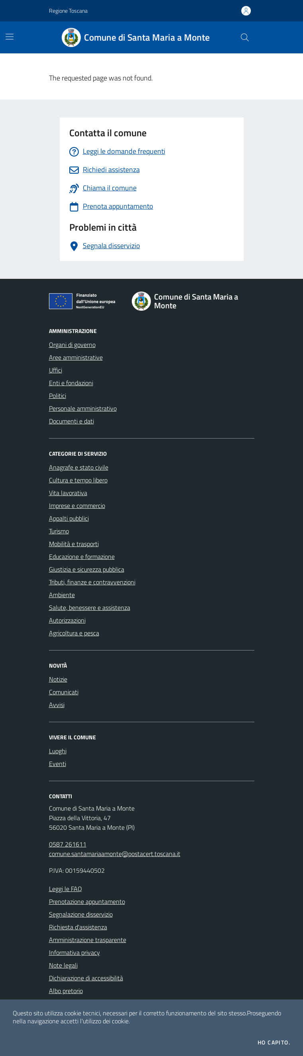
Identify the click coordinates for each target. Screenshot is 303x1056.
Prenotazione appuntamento (87, 901)
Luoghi (57, 751)
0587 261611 (67, 844)
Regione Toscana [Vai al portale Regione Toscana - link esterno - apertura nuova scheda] (68, 10)
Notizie (58, 679)
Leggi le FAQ (65, 888)
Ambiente (62, 595)
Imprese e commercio (77, 505)
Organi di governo (72, 344)
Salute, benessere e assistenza (89, 607)
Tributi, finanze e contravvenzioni (92, 582)
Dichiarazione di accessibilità (86, 978)
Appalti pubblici (69, 518)
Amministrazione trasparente (87, 939)
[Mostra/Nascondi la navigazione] (9, 36)
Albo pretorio (66, 990)
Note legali (63, 965)
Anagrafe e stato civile (78, 467)
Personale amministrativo (83, 408)
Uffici (55, 370)
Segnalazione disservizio (81, 914)
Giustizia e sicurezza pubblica (86, 569)
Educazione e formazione (82, 556)
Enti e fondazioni (71, 383)
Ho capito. (274, 1042)
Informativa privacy (74, 952)
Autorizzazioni (67, 620)
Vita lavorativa (68, 493)
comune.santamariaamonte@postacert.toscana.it (114, 853)
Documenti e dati (71, 421)
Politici (57, 395)
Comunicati (63, 692)
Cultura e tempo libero (78, 480)
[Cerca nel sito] (244, 37)
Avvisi (57, 704)
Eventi (57, 763)
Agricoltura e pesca (74, 633)
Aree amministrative (76, 357)
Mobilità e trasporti (74, 544)
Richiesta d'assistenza (78, 927)
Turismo (59, 531)
